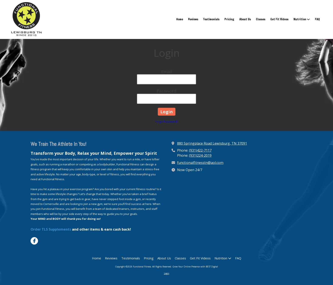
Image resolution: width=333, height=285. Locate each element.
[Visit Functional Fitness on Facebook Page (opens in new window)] (34, 241)
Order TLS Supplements (51, 229)
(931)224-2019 (200, 155)
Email (166, 72)
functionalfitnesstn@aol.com (200, 162)
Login (166, 273)
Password (166, 91)
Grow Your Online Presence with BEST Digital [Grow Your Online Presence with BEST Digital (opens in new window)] (195, 266)
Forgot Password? (166, 121)
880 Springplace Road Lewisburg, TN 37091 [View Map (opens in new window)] (212, 143)
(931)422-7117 (200, 150)
